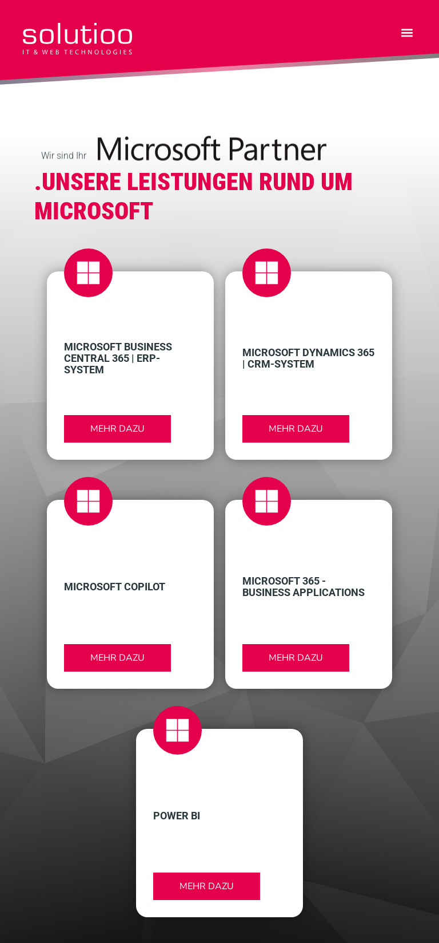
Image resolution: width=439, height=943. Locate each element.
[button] (406, 32)
